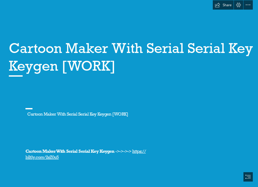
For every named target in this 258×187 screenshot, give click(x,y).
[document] (129, 93)
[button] (223, 5)
